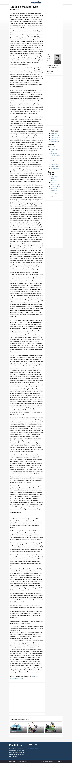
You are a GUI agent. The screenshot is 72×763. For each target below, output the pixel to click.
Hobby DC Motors (55, 166)
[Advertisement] (27, 697)
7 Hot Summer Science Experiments (54, 178)
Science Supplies (55, 135)
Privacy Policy (44, 761)
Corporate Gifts (54, 139)
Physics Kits (54, 153)
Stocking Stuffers (55, 141)
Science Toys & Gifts (55, 137)
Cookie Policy (52, 761)
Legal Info (59, 761)
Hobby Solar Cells (55, 155)
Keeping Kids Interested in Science (54, 190)
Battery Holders (55, 168)
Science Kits (54, 133)
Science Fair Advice (55, 186)
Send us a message (34, 748)
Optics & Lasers (54, 164)
